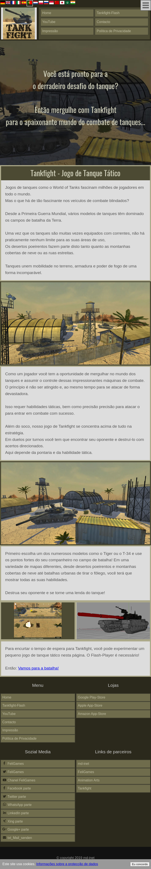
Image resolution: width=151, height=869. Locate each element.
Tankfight (84, 788)
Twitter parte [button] (14, 796)
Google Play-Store (91, 697)
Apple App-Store (90, 705)
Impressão (50, 31)
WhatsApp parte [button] (17, 805)
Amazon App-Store (92, 714)
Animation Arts (89, 780)
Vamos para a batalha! (38, 668)
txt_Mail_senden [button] (17, 838)
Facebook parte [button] (16, 788)
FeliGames (13, 763)
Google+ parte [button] (15, 829)
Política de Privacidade (114, 31)
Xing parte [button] (12, 821)
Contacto (103, 22)
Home (46, 13)
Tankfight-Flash (108, 13)
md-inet (83, 763)
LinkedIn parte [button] (15, 813)
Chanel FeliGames (18, 780)
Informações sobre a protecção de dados (67, 864)
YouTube (48, 22)
